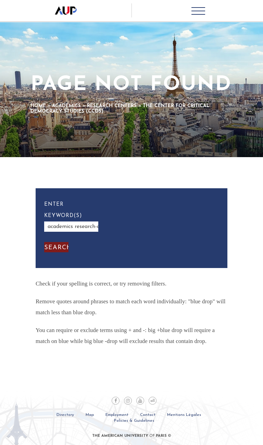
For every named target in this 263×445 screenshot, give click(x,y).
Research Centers (112, 106)
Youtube (140, 401)
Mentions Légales (184, 415)
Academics (66, 106)
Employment (116, 415)
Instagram (128, 401)
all (152, 401)
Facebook (116, 401)
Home (38, 106)
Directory (65, 415)
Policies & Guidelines (134, 421)
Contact (147, 415)
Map (90, 415)
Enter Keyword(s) (63, 210)
